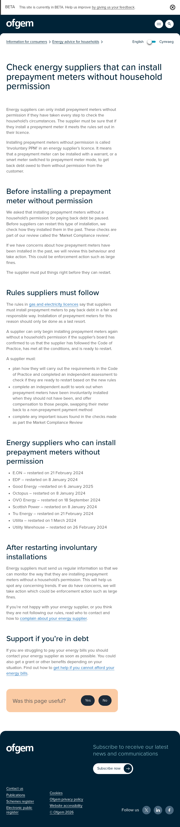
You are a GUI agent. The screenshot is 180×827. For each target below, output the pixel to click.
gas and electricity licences (53, 304)
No (105, 700)
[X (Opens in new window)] (146, 810)
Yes (88, 700)
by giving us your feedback (113, 7)
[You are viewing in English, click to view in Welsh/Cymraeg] (153, 42)
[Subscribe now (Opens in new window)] (113, 768)
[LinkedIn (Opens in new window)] (158, 810)
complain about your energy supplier (53, 618)
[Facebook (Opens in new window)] (169, 810)
